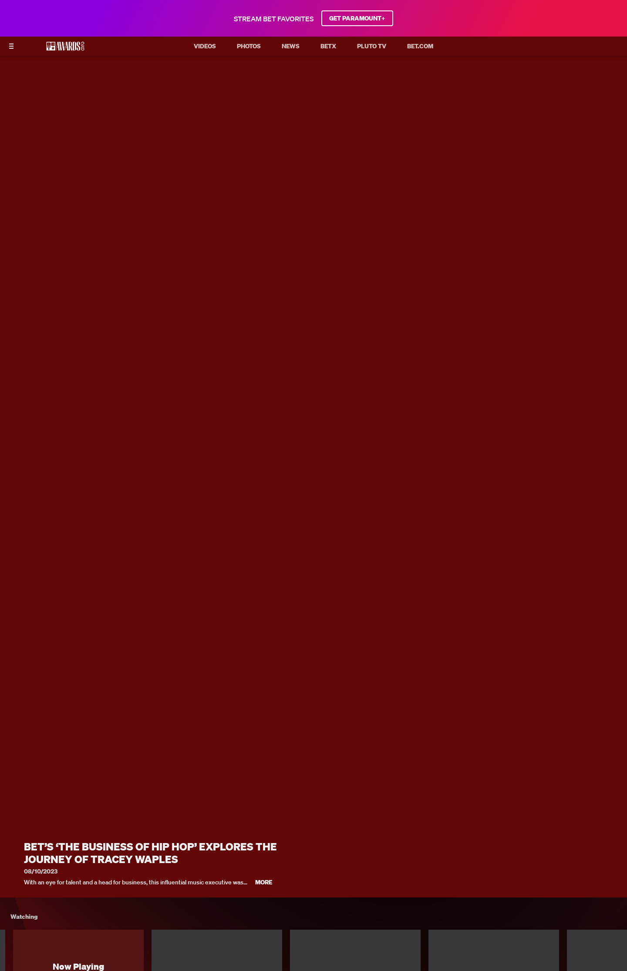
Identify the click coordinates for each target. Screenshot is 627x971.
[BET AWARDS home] (65, 48)
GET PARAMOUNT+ (357, 18)
